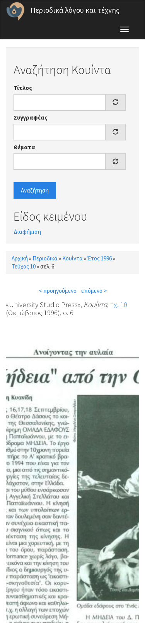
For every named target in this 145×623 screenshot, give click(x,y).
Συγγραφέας (31, 117)
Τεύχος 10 (24, 266)
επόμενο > (94, 290)
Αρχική (20, 258)
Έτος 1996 (99, 258)
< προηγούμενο (58, 290)
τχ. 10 (118, 304)
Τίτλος (23, 87)
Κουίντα (72, 258)
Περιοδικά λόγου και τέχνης (75, 10)
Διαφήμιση (27, 231)
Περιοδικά (45, 258)
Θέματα (24, 147)
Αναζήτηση (35, 190)
